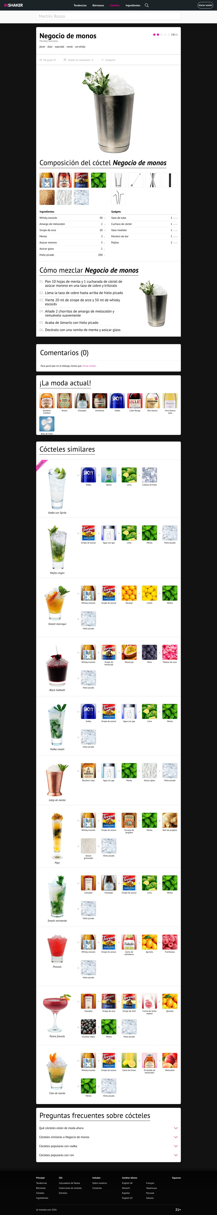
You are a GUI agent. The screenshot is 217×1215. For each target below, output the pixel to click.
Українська (151, 1188)
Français (150, 1183)
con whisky (80, 46)
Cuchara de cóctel (121, 224)
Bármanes (98, 5)
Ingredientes (133, 5)
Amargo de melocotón (52, 224)
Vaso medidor (119, 230)
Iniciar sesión (205, 5)
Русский (150, 1193)
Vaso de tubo (118, 217)
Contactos (97, 1188)
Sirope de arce (47, 230)
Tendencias (80, 5)
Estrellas (63, 1193)
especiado (59, 46)
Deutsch (126, 1188)
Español (126, 1193)
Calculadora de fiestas (69, 1183)
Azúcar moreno (48, 242)
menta (70, 46)
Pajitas (115, 242)
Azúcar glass (46, 248)
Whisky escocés (48, 217)
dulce (49, 46)
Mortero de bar (120, 236)
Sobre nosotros (99, 1183)
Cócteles (115, 5)
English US (127, 1198)
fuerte (42, 46)
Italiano (150, 1198)
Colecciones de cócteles (70, 1188)
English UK (127, 1183)
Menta (43, 236)
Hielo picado (46, 255)
